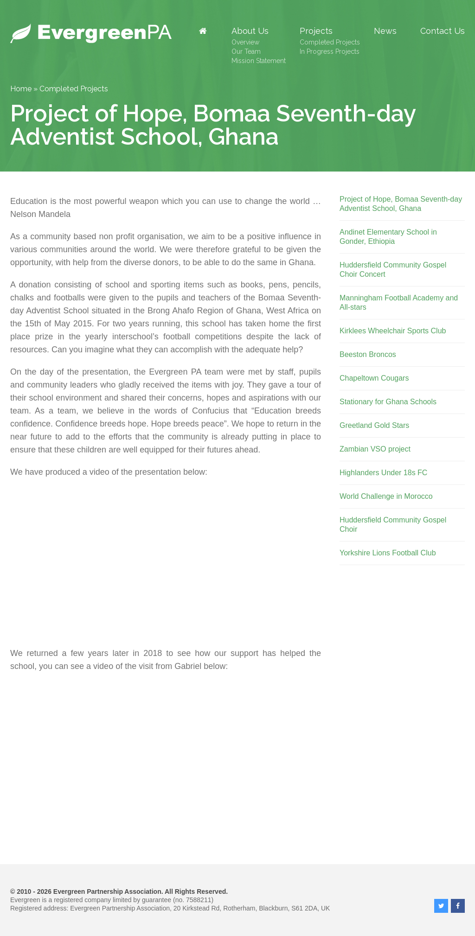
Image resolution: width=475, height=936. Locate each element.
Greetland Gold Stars (374, 425)
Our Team (246, 51)
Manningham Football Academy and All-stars (399, 302)
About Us (250, 31)
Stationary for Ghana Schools (388, 402)
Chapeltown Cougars (374, 378)
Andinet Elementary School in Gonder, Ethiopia (388, 236)
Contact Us (442, 31)
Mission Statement (258, 60)
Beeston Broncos (368, 354)
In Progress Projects (329, 51)
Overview (245, 42)
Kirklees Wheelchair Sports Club (393, 331)
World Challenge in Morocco (386, 496)
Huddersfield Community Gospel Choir (393, 524)
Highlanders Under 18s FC (383, 473)
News (385, 31)
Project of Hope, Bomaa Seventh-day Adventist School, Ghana (401, 203)
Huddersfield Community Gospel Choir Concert (393, 269)
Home (21, 88)
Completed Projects (330, 42)
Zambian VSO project (375, 449)
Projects (316, 31)
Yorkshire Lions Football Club (388, 553)
